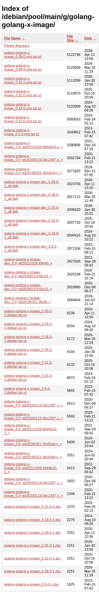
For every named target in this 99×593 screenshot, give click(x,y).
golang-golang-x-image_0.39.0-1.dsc (32, 533)
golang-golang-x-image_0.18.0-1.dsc (32, 520)
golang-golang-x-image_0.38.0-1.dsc (32, 571)
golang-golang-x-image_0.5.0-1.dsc (31, 584)
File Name (12, 38)
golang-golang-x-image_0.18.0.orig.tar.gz (23, 106)
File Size (70, 38)
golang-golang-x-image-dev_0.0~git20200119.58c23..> (28, 274)
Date (88, 38)
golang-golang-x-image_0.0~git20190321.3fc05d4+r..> (33, 171)
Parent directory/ (17, 46)
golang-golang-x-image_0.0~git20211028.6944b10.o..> (33, 145)
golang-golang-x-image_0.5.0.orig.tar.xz (21, 132)
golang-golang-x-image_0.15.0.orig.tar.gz (23, 119)
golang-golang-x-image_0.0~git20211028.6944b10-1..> (30, 429)
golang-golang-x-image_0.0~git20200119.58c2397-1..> (33, 403)
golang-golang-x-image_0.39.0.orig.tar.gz (23, 54)
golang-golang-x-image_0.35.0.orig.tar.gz (23, 80)
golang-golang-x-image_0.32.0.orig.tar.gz (23, 93)
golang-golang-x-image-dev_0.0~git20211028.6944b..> (28, 261)
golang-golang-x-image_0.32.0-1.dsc (32, 558)
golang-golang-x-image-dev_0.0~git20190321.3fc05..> (27, 300)
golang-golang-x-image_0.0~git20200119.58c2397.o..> (33, 158)
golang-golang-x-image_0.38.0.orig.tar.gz (23, 67)
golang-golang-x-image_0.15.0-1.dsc (32, 507)
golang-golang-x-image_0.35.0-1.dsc (32, 545)
